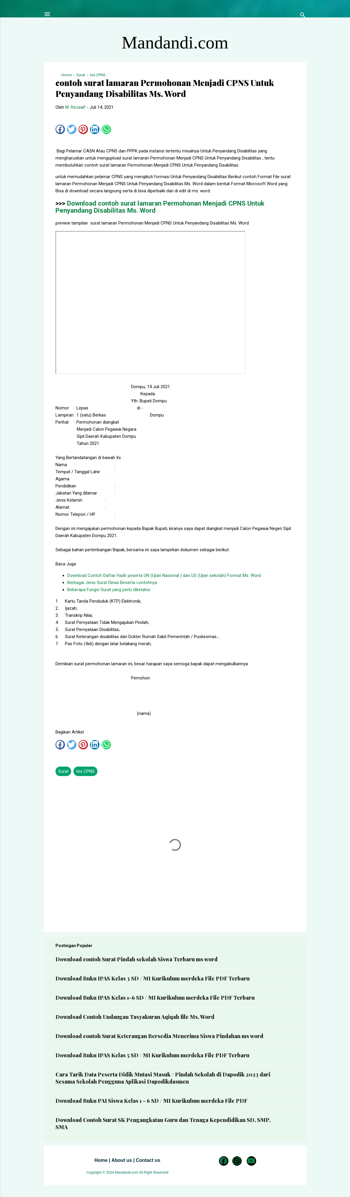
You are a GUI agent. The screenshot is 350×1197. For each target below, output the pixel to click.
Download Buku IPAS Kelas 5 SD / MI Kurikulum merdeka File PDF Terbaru (152, 1055)
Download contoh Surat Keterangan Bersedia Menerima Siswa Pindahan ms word (159, 1036)
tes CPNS (85, 771)
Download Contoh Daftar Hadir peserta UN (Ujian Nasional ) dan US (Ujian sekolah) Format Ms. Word (164, 575)
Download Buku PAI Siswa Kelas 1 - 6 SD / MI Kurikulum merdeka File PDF (151, 1100)
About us (122, 1160)
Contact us (148, 1160)
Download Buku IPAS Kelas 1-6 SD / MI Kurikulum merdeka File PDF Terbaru (155, 997)
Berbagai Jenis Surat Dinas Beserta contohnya (112, 582)
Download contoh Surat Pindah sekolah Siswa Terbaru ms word (136, 959)
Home (100, 1160)
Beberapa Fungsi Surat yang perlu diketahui (108, 589)
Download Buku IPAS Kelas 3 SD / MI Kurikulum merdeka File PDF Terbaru (152, 978)
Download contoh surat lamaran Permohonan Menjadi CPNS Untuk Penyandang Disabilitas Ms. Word (159, 206)
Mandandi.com (175, 42)
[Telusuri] (302, 16)
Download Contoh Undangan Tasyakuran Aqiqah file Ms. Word (134, 1016)
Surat (63, 771)
